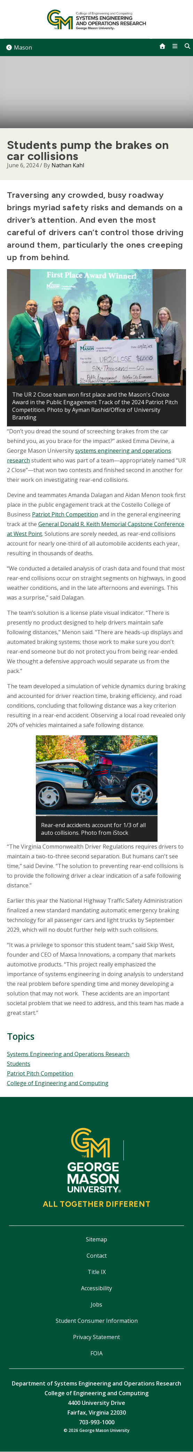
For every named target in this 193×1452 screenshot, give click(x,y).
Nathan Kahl (67, 165)
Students (18, 1064)
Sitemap (96, 1239)
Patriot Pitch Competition (65, 514)
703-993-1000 (96, 1422)
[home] (162, 46)
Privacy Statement (96, 1337)
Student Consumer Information (97, 1321)
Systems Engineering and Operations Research (68, 1054)
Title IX (97, 1272)
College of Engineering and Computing (57, 1083)
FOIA (96, 1353)
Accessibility (96, 1288)
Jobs (96, 1304)
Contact (97, 1255)
